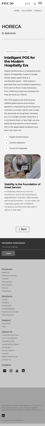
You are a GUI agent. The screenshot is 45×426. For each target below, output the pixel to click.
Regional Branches (10, 357)
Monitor (5, 288)
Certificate (6, 347)
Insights (6, 365)
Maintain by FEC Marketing (12, 420)
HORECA (37, 11)
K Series (5, 279)
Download (6, 323)
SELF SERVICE (8, 315)
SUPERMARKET (8, 309)
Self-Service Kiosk (9, 276)
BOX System (7, 285)
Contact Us (6, 360)
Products (7, 269)
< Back (23, 229)
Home (16, 11)
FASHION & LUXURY (10, 312)
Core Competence (9, 338)
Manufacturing (8, 341)
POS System (7, 282)
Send (8, 253)
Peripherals (6, 291)
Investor (5, 353)
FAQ (4, 327)
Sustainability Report (10, 344)
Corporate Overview (10, 335)
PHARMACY (7, 306)
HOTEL (5, 300)
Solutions (27, 11)
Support (6, 320)
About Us (7, 332)
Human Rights (8, 350)
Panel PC (5, 272)
